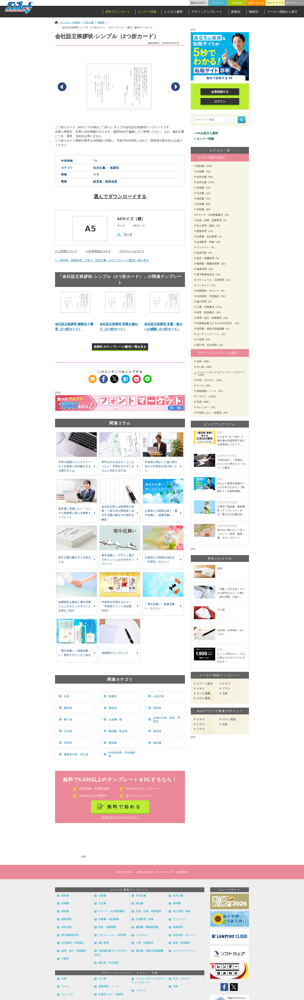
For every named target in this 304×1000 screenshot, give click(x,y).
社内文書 (141, 895)
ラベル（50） (204, 385)
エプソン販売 (205, 683)
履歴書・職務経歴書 (147, 927)
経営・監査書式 (182, 942)
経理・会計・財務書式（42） (213, 318)
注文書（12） (204, 193)
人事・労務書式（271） (210, 307)
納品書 (139, 903)
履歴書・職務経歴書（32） (212, 263)
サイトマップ (275, 2)
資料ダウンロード (117, 11)
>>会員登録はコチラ (98, 251)
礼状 (66, 696)
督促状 (113, 707)
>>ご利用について (66, 251)
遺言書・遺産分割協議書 (149, 950)
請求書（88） (204, 204)
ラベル (65, 986)
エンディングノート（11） (212, 334)
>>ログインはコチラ (131, 251)
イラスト (141, 990)
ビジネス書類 (173, 11)
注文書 (102, 903)
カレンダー (67, 994)
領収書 (65, 911)
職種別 (253, 11)
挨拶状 (113, 696)
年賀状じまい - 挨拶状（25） (213, 412)
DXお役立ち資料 (207, 133)
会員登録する (220, 91)
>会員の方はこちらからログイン (120, 817)
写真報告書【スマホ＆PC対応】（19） (219, 323)
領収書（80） (204, 209)
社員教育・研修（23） (209, 242)
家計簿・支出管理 (108, 962)
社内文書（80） (205, 177)
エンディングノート (184, 950)
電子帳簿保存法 (70, 935)
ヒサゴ (226, 683)
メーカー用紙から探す (282, 11)
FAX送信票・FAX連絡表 (122, 754)
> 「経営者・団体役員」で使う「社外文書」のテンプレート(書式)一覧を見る (102, 260)
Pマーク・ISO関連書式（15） (214, 215)
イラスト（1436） (207, 396)
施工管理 (103, 942)
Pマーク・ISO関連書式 (111, 911)
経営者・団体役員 (105, 181)
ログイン (217, 2)
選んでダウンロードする (120, 196)
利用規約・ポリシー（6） (211, 290)
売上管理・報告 (182, 911)
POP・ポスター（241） (210, 380)
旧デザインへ (294, 2)
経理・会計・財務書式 (73, 950)
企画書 (102, 895)
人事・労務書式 (144, 942)
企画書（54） (204, 171)
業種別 (235, 11)
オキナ (201, 688)
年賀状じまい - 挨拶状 (111, 994)
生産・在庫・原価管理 (148, 911)
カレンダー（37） (207, 407)
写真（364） (204, 402)
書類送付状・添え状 (76, 754)
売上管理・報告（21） (209, 225)
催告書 (157, 742)
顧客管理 (66, 919)
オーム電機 (203, 693)
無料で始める (124, 806)
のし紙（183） (205, 367)
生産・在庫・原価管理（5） (212, 220)
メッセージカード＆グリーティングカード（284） (220, 373)
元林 (225, 693)
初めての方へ (199, 2)
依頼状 (157, 707)
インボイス (142, 935)
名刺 (63, 978)
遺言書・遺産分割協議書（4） (214, 328)
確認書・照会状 (118, 731)
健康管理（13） (205, 269)
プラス (226, 688)
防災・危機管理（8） (209, 258)
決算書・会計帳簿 (108, 919)
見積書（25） (204, 187)
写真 (175, 986)
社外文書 (178, 895)
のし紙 (102, 978)
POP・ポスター (182, 978)
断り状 (68, 719)
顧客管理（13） (205, 231)
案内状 (68, 707)
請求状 (68, 742)
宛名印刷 (66, 927)
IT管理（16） (204, 339)
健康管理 (178, 927)
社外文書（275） (206, 182)
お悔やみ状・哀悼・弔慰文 (166, 719)
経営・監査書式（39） (209, 312)
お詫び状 (158, 696)
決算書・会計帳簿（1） (210, 236)
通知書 (113, 742)
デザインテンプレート (206, 11)
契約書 (65, 895)
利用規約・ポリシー (184, 935)
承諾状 (157, 731)
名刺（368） (204, 361)
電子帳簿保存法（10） (209, 274)
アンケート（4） (206, 247)
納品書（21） (204, 198)
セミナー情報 (147, 11)
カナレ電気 (203, 698)
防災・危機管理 (107, 927)
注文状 (68, 731)
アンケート (179, 919)
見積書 (65, 903)
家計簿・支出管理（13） (211, 345)
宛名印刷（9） (205, 253)
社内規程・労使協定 (72, 942)
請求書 (176, 903)
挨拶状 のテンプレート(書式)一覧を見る (120, 346)
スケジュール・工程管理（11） (214, 280)
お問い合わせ (256, 2)
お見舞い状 (115, 719)
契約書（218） (205, 166)
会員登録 (237, 2)
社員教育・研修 (144, 919)
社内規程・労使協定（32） (212, 296)
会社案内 (181, 872)
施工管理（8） (205, 301)
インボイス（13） (207, 285)
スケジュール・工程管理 (112, 935)
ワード (128, 234)
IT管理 (65, 958)
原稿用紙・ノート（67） (211, 391)
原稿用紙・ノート (108, 986)
